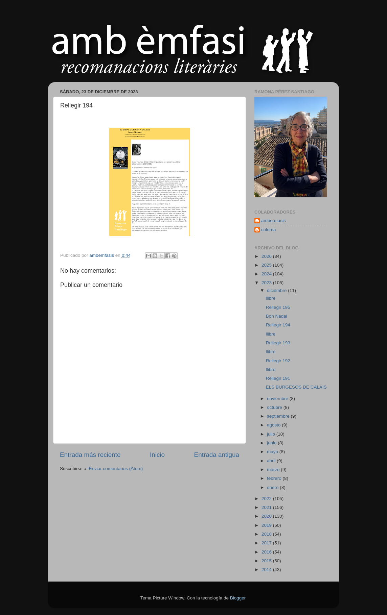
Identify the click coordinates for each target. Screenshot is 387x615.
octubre (275, 407)
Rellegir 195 (278, 307)
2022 (267, 498)
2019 (267, 525)
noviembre (278, 398)
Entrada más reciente (90, 454)
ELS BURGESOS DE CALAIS (296, 387)
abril (272, 460)
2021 (267, 507)
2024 (267, 273)
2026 (267, 256)
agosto (274, 424)
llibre (271, 298)
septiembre (279, 416)
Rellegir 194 (278, 324)
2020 (267, 516)
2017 (267, 542)
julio (271, 434)
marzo (274, 469)
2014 (267, 569)
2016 (267, 552)
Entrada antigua (216, 454)
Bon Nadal (276, 316)
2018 (267, 534)
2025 (267, 265)
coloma (268, 229)
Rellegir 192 (278, 360)
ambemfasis (273, 220)
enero (273, 487)
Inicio (157, 454)
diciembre (277, 290)
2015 (267, 560)
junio (272, 442)
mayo (273, 451)
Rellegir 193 (278, 342)
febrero (275, 478)
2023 (267, 282)
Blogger (238, 597)
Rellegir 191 (278, 378)
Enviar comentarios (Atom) (116, 468)
